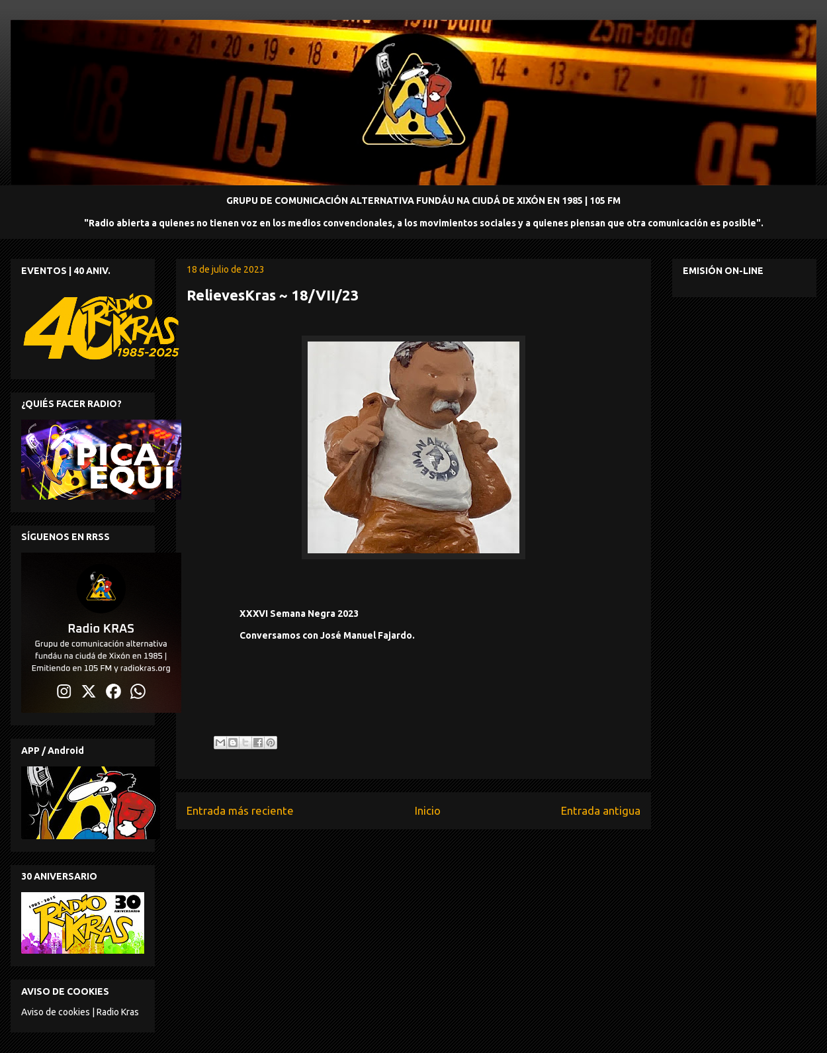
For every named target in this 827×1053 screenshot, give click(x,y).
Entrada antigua (600, 810)
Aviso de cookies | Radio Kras (80, 1012)
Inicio (428, 810)
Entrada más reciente (240, 810)
